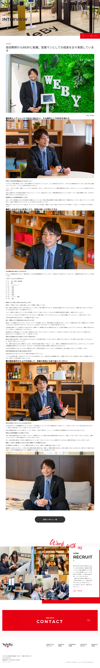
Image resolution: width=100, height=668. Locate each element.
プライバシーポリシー (7, 662)
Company (74, 4)
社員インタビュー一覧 (50, 526)
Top (83, 36)
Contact (85, 4)
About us (52, 4)
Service (63, 4)
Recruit (96, 4)
